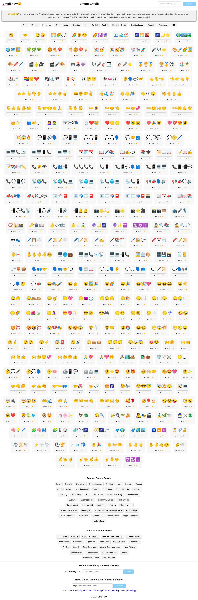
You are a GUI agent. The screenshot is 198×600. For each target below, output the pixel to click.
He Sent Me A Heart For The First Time (99, 558)
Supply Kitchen (119, 542)
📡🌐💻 (86, 181)
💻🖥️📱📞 (41, 152)
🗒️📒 (182, 254)
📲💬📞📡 (21, 210)
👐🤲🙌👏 (156, 108)
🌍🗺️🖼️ (13, 49)
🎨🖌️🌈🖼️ (182, 49)
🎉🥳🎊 (117, 49)
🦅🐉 (84, 415)
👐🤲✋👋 (182, 108)
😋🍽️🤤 (159, 298)
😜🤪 (183, 313)
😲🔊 (76, 342)
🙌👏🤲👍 (67, 357)
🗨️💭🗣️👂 (109, 269)
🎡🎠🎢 (138, 49)
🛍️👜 (146, 357)
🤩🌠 (109, 386)
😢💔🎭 (54, 327)
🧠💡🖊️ (18, 430)
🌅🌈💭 (58, 35)
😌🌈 (15, 313)
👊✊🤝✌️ (83, 93)
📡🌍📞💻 (63, 181)
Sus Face (137, 489)
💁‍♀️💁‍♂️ (52, 123)
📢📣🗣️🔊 (156, 181)
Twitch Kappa (98, 516)
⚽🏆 (60, 444)
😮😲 (28, 342)
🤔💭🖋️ (12, 371)
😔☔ (167, 313)
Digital (123, 25)
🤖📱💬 (70, 371)
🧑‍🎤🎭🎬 (143, 415)
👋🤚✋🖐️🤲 (18, 108)
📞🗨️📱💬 (16, 181)
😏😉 (120, 313)
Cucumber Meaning (90, 536)
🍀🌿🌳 (34, 49)
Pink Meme (77, 542)
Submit (128, 572)
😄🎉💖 (143, 283)
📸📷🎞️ (159, 210)
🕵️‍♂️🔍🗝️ (182, 225)
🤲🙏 (63, 400)
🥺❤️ (10, 415)
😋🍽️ (141, 298)
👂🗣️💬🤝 (133, 79)
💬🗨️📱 (91, 137)
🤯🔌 (10, 400)
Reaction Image (137, 25)
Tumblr (122, 590)
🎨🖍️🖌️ (15, 64)
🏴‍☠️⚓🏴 (52, 79)
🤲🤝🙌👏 (109, 400)
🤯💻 (183, 386)
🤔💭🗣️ (33, 371)
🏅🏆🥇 (145, 64)
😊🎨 (125, 298)
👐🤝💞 (132, 108)
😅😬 (15, 298)
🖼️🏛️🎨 (143, 254)
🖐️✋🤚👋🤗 (39, 254)
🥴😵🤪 (169, 400)
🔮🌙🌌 (99, 225)
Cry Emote (101, 505)
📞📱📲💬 (182, 166)
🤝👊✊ (18, 386)
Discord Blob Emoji (114, 495)
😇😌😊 (107, 298)
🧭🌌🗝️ (101, 430)
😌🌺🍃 (33, 313)
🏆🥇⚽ (166, 64)
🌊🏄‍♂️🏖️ (121, 35)
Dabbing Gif (86, 510)
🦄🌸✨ (65, 415)
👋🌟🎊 (127, 93)
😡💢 (15, 327)
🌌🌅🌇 (142, 35)
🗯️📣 (36, 283)
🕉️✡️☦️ (140, 225)
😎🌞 (88, 313)
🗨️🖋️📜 (158, 269)
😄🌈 (109, 283)
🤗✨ (188, 371)
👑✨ (16, 123)
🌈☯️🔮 (100, 35)
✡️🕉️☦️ (132, 459)
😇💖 (68, 298)
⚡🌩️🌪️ (41, 444)
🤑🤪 (40, 35)
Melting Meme (76, 552)
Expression (46, 25)
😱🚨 (60, 342)
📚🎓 (146, 152)
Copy (9, 41)
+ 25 (173, 25)
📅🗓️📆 (85, 152)
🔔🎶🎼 (57, 225)
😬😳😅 (180, 327)
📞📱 (104, 166)
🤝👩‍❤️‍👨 (78, 386)
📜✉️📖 (164, 152)
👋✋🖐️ (75, 108)
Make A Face (99, 521)
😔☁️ (151, 313)
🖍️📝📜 (179, 240)
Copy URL (119, 586)
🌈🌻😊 (79, 35)
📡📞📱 (132, 181)
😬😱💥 (159, 327)
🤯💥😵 (164, 386)
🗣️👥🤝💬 (63, 269)
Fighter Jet (91, 542)
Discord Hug (76, 495)
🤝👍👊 (38, 386)
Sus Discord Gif (87, 500)
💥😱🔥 (23, 137)
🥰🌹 (130, 400)
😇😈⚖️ (86, 298)
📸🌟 (120, 210)
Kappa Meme (113, 516)
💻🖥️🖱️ (64, 152)
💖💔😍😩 (177, 123)
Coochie (74, 536)
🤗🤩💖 (169, 371)
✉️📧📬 (78, 444)
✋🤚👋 (135, 444)
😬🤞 (12, 342)
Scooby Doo (135, 542)
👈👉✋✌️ (57, 93)
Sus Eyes (73, 500)
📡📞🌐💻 (109, 181)
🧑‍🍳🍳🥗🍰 (120, 415)
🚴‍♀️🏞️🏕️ (127, 357)
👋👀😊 (148, 93)
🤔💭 (182, 357)
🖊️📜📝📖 (57, 240)
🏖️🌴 (185, 64)
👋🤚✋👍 (172, 93)
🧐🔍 (99, 415)
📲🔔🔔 (80, 210)
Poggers (151, 25)
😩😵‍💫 (141, 327)
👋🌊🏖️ (106, 93)
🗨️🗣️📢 (179, 269)
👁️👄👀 (109, 79)
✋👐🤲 (114, 444)
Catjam (113, 505)
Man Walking (130, 547)
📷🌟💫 (101, 210)
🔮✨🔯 (119, 225)
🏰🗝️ (13, 79)
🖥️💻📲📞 (119, 254)
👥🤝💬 (34, 123)
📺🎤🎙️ (179, 210)
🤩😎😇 (143, 386)
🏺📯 (71, 79)
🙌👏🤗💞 (41, 357)
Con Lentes (62, 536)
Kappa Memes (132, 495)
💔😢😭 (133, 123)
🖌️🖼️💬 (138, 240)
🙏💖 (88, 357)
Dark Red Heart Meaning (112, 536)
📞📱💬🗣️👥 (127, 166)
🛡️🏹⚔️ (164, 357)
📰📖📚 (184, 196)
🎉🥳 (99, 49)
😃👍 (73, 283)
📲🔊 (62, 210)
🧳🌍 (120, 430)
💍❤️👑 (91, 123)
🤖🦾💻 (91, 371)
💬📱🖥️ (70, 137)
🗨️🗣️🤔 (18, 283)
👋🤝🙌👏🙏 (49, 108)
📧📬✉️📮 (83, 196)
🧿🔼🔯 (159, 430)
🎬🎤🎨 (57, 64)
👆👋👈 (156, 79)
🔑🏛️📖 (36, 225)
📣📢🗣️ (13, 196)
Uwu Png (63, 495)
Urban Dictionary (133, 536)
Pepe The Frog (123, 489)
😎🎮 (104, 313)
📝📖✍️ (184, 152)
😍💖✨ (70, 313)
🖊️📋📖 (34, 240)
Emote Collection (67, 516)
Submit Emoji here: (72, 571)
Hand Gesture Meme (94, 495)
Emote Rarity (83, 516)
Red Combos (63, 542)
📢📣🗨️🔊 (182, 181)
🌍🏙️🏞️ (183, 35)
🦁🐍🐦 (28, 415)
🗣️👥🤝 (39, 269)
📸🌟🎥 (138, 210)
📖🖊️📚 (106, 152)
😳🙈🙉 (94, 342)
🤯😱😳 (28, 400)
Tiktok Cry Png (123, 500)
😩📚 (125, 327)
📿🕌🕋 (15, 225)
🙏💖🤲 (106, 357)
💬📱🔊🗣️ (47, 137)
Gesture (35, 25)
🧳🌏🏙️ (138, 430)
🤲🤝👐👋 (83, 400)
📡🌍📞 (39, 181)
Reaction (76, 25)
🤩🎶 (125, 386)
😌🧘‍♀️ (52, 313)
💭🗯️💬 (153, 137)
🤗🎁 (130, 371)
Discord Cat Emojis (105, 500)
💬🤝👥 (132, 137)
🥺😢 (188, 400)
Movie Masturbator (109, 552)
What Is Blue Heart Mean (110, 547)
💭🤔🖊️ (174, 137)
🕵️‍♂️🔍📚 (161, 225)
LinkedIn (97, 590)
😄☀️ (183, 283)
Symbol (95, 25)
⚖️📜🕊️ (20, 444)
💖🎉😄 (154, 123)
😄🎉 (125, 283)
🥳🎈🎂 (148, 400)
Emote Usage (131, 510)
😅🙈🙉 (33, 298)
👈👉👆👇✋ (29, 93)
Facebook (86, 590)
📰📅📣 (163, 196)
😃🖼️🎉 (91, 283)
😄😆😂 (164, 283)
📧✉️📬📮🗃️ (138, 196)
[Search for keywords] (170, 4)
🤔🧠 (52, 371)
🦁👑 (47, 415)
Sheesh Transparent (69, 510)
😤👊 (109, 327)
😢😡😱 (75, 327)
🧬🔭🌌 (80, 430)
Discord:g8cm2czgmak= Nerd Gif (79, 505)
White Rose (104, 542)
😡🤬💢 (33, 327)
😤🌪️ (94, 327)
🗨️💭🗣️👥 (135, 269)
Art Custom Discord (71, 547)
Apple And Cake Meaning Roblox (108, 510)
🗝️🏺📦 (18, 269)
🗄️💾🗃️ (163, 254)
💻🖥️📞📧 (16, 152)
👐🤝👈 (112, 108)
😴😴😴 (114, 342)
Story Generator (89, 547)
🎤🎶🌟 (159, 49)
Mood (114, 25)
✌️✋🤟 (112, 459)
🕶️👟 (16, 240)
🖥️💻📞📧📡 (91, 254)
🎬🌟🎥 (36, 64)
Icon (86, 25)
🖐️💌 (16, 254)
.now (10, 4)
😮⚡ (44, 342)
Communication (62, 25)
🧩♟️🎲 (59, 430)
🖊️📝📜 (80, 240)
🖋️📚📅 (117, 240)
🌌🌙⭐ (162, 35)
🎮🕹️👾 (78, 64)
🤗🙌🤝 (148, 371)
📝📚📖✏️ (16, 166)
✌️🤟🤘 (65, 459)
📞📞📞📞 (83, 166)
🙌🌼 (170, 342)
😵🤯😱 (135, 342)
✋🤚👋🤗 (159, 444)
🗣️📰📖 (86, 269)
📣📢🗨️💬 (37, 196)
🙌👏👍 (18, 357)
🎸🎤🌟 (124, 64)
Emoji (25, 25)
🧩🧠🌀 (39, 430)
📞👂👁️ (39, 166)
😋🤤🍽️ (180, 298)
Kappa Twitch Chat (130, 516)
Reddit (115, 590)
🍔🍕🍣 (54, 49)
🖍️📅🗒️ (159, 240)
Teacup (124, 552)
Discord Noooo (126, 505)
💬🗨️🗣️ (112, 137)
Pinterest (106, 590)
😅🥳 (52, 298)
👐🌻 (94, 108)
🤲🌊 (47, 400)
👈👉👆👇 (180, 79)
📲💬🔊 (44, 210)
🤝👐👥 (59, 386)
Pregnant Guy (92, 552)
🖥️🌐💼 (65, 254)
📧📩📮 (60, 196)
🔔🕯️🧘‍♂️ (78, 225)
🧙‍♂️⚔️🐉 (185, 415)
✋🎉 (96, 444)
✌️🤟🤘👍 (89, 459)
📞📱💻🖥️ (156, 166)
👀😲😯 (88, 79)
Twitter (78, 590)
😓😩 (136, 313)
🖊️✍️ (99, 240)
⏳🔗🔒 (179, 430)
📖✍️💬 (127, 152)
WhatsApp (132, 590)
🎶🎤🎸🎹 (101, 64)
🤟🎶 (94, 386)
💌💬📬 (70, 123)
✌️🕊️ (180, 444)
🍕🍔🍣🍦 (78, 49)
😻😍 (154, 342)
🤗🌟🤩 (112, 371)
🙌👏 (185, 342)
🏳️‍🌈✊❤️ (31, 79)
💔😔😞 (112, 123)
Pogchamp (163, 25)
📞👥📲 (60, 166)
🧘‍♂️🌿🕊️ (164, 415)
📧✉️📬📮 (109, 196)
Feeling (105, 25)
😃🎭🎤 (54, 283)
